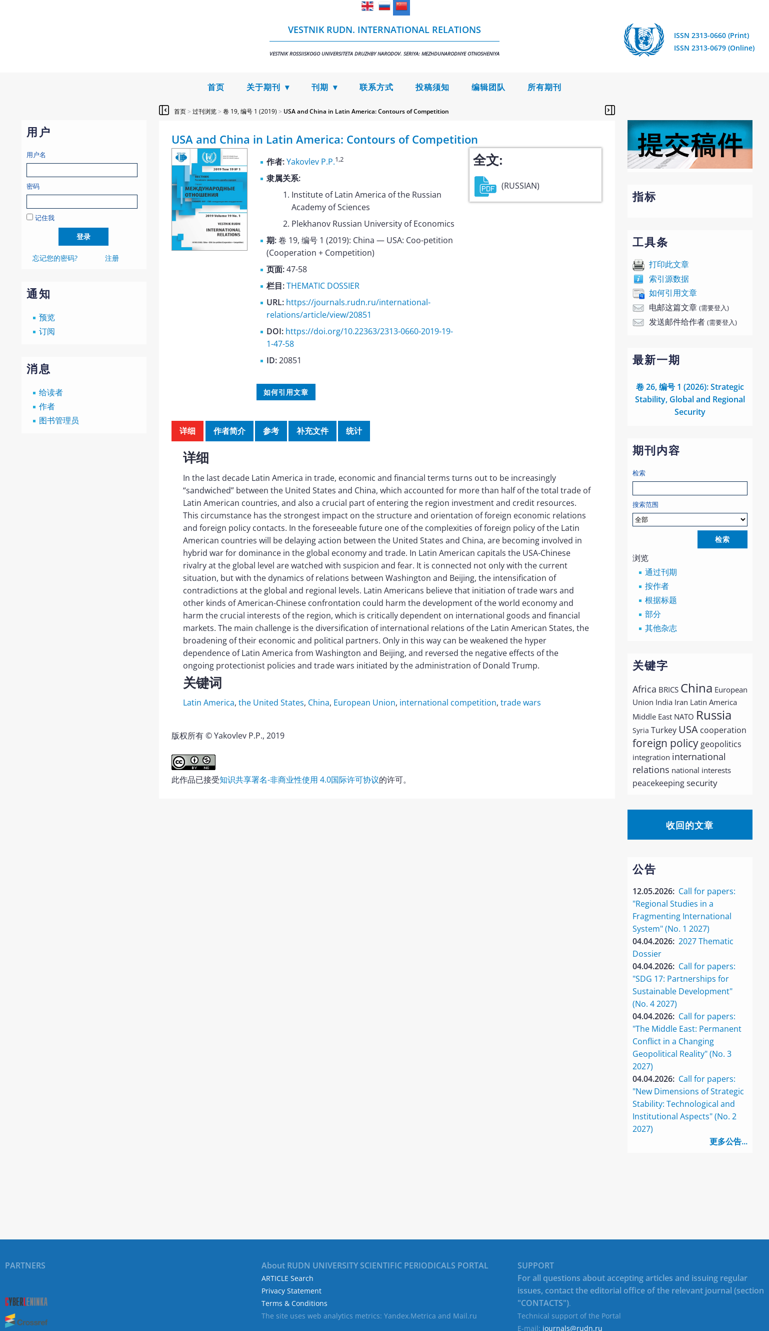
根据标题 (661, 599)
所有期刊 (545, 87)
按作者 (657, 585)
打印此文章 (669, 264)
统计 (354, 430)
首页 (216, 87)
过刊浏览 (204, 111)
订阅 (47, 331)
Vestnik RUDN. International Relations (385, 40)
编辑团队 (489, 87)
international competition (448, 702)
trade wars (520, 702)
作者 (47, 406)
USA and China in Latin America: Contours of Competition (366, 111)
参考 (271, 430)
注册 (112, 258)
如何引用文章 (673, 292)
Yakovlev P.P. (310, 161)
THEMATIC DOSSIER (323, 285)
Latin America (208, 702)
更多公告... (729, 1141)
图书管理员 (59, 420)
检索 (639, 472)
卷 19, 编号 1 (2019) (250, 111)
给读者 (51, 392)
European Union (365, 702)
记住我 (44, 217)
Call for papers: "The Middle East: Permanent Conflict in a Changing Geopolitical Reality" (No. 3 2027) (687, 1041)
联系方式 (377, 87)
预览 (47, 317)
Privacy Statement (292, 1290)
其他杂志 (661, 627)
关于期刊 (263, 87)
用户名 (36, 154)
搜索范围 (690, 513)
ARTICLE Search (288, 1278)
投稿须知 (433, 87)
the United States (271, 702)
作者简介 (230, 430)
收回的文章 (690, 825)
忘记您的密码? (55, 258)
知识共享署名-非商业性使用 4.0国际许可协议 (299, 779)
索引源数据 (669, 278)
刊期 (320, 87)
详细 (188, 430)
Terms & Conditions (295, 1303)
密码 (33, 186)
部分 (653, 613)
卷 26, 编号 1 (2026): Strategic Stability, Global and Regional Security (690, 399)
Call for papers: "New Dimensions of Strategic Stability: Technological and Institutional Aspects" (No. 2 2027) (688, 1103)
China (319, 702)
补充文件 (312, 430)
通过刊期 (661, 571)
